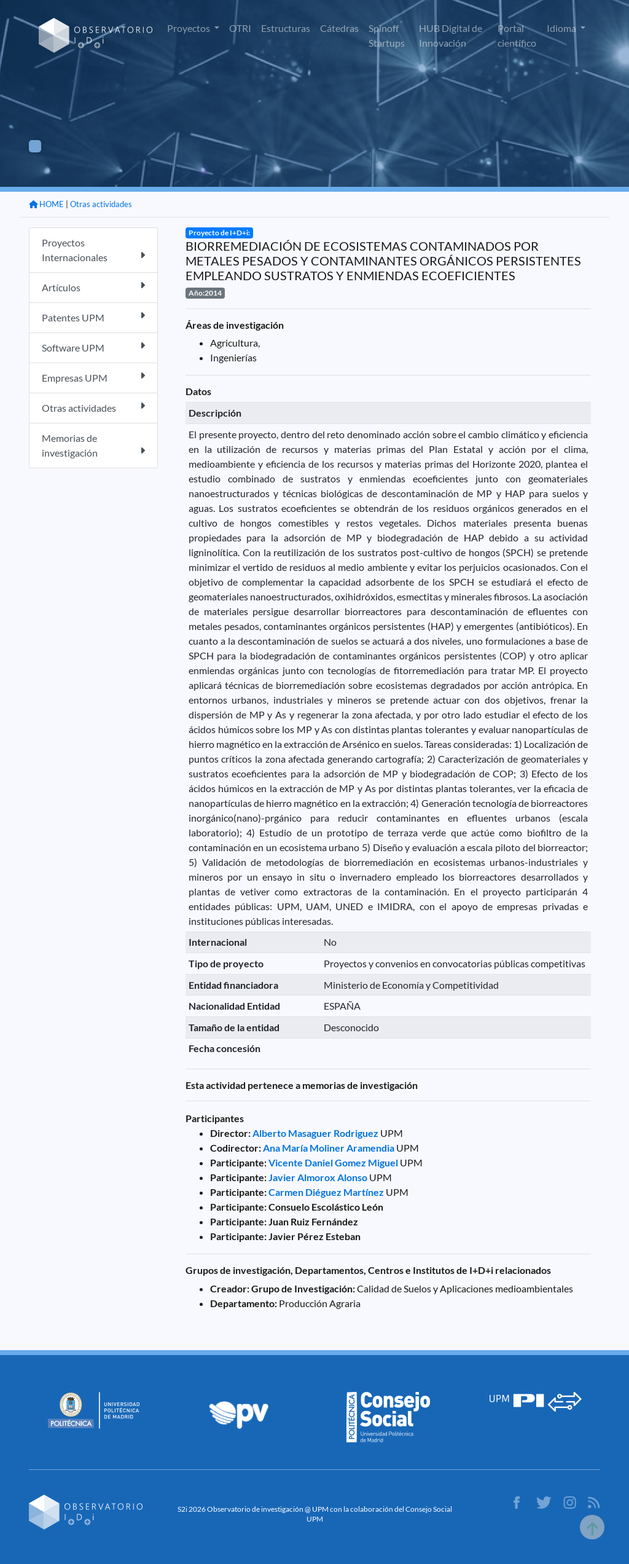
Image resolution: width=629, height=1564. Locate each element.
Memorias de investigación (93, 445)
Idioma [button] (562, 28)
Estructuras (285, 28)
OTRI (240, 28)
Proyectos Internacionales (93, 250)
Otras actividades (101, 204)
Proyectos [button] (189, 28)
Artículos (93, 286)
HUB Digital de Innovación (450, 35)
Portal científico (517, 35)
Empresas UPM (93, 377)
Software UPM (93, 346)
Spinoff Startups (387, 35)
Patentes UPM (93, 316)
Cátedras (339, 28)
